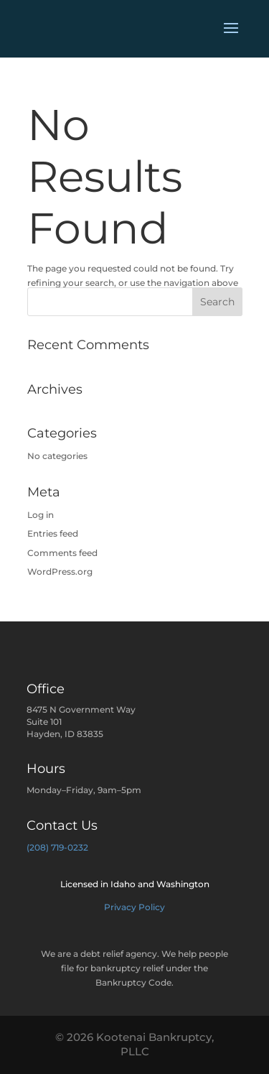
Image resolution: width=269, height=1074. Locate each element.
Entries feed (52, 533)
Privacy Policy (134, 907)
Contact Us (62, 825)
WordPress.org (60, 571)
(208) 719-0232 (57, 847)
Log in (40, 514)
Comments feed (62, 552)
